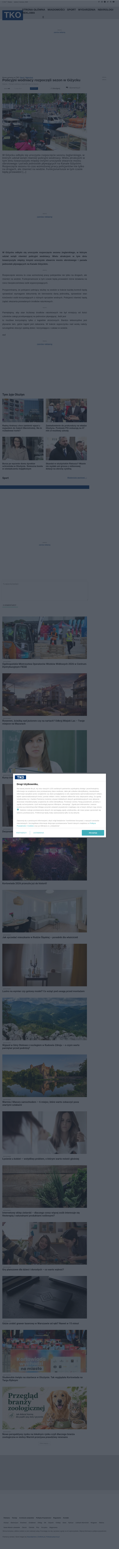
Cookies (31, 826)
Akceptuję (93, 833)
